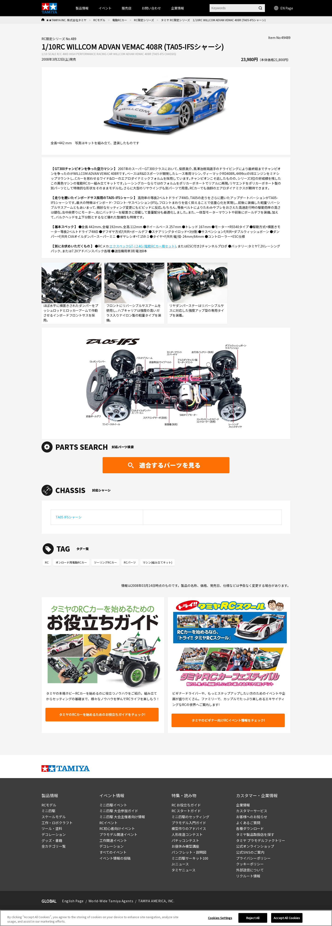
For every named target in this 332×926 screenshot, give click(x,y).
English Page (73, 901)
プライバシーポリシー (253, 858)
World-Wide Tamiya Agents (111, 901)
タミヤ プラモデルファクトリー (260, 840)
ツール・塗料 (52, 828)
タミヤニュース (184, 869)
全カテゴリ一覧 (54, 846)
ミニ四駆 (48, 810)
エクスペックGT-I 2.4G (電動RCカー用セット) (143, 246)
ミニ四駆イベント (113, 805)
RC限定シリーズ (144, 20)
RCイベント (108, 822)
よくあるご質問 (248, 822)
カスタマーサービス (251, 810)
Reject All (252, 918)
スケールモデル (54, 816)
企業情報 (243, 805)
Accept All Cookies (287, 918)
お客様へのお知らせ (251, 816)
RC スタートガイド (186, 810)
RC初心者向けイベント (117, 828)
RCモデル (99, 20)
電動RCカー (119, 20)
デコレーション (54, 834)
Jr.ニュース (180, 863)
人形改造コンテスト (187, 834)
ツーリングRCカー (105, 562)
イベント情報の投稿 (114, 858)
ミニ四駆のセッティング (190, 816)
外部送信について (250, 869)
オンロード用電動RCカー (71, 562)
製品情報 (82, 8)
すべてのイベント (113, 852)
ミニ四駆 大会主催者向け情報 (122, 816)
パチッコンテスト (185, 840)
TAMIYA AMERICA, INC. (156, 901)
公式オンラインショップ (255, 846)
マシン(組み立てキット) (157, 562)
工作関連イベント (113, 840)
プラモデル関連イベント (118, 834)
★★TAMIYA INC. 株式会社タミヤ (66, 20)
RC (47, 562)
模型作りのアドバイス (189, 828)
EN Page (283, 8)
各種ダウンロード (250, 828)
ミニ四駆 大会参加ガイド (118, 810)
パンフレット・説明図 (189, 852)
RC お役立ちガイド (186, 805)
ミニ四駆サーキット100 (190, 858)
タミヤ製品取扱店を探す (255, 834)
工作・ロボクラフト (57, 822)
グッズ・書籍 (52, 840)
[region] (166, 918)
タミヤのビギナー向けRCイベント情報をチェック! (228, 720)
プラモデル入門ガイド (189, 822)
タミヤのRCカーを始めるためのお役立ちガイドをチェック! (102, 714)
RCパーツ (130, 562)
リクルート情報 (248, 875)
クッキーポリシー (250, 863)
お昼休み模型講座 (185, 846)
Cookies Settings (220, 918)
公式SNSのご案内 (250, 852)
